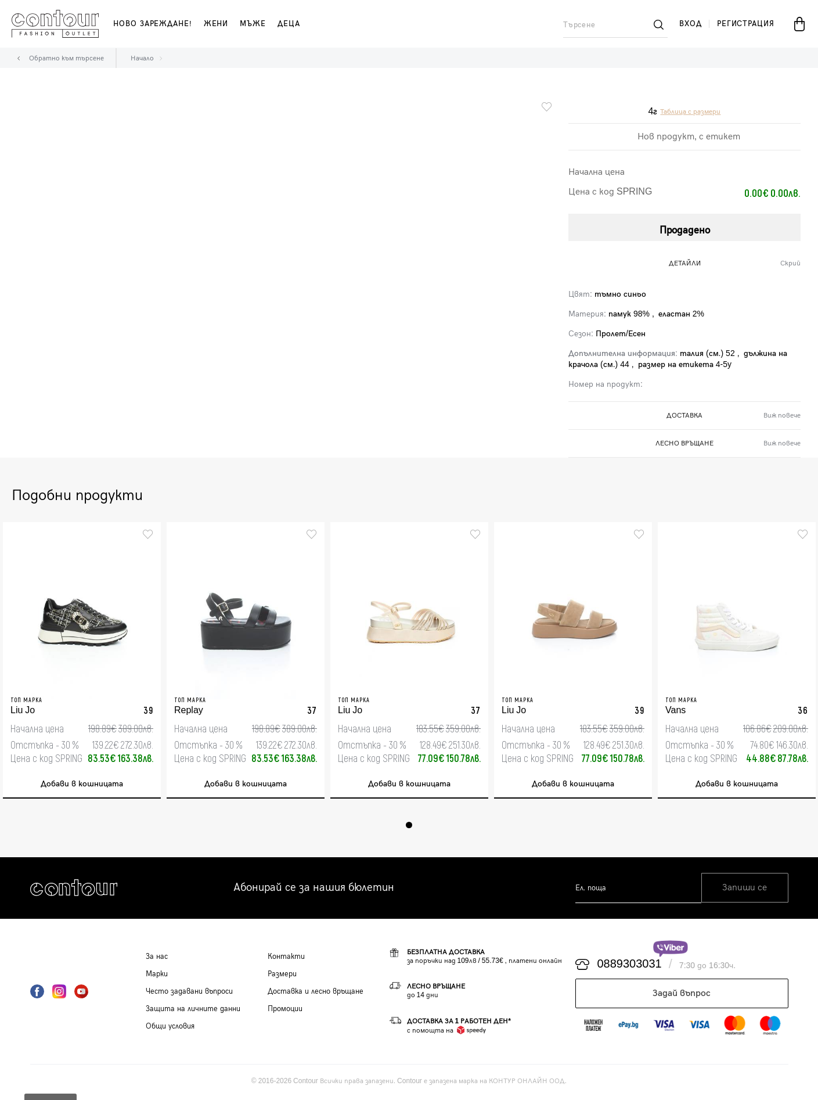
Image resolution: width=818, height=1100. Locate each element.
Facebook (37, 993)
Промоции (285, 1010)
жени (216, 23)
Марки (157, 975)
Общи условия (170, 1028)
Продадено (684, 228)
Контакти (286, 958)
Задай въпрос (682, 995)
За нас (157, 958)
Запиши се (744, 890)
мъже (253, 23)
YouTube (81, 993)
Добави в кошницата (82, 785)
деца (289, 23)
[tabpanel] (82, 661)
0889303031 (629, 966)
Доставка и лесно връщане (315, 993)
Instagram (59, 993)
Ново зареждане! (152, 23)
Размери (282, 975)
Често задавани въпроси (189, 993)
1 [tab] (409, 827)
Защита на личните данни (193, 1010)
